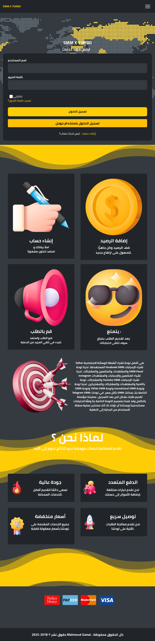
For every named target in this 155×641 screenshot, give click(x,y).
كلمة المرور (15, 77)
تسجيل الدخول (78, 111)
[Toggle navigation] (147, 6)
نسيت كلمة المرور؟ (19, 100)
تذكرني (17, 96)
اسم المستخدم (17, 60)
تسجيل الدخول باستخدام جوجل (77, 123)
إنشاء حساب (89, 133)
